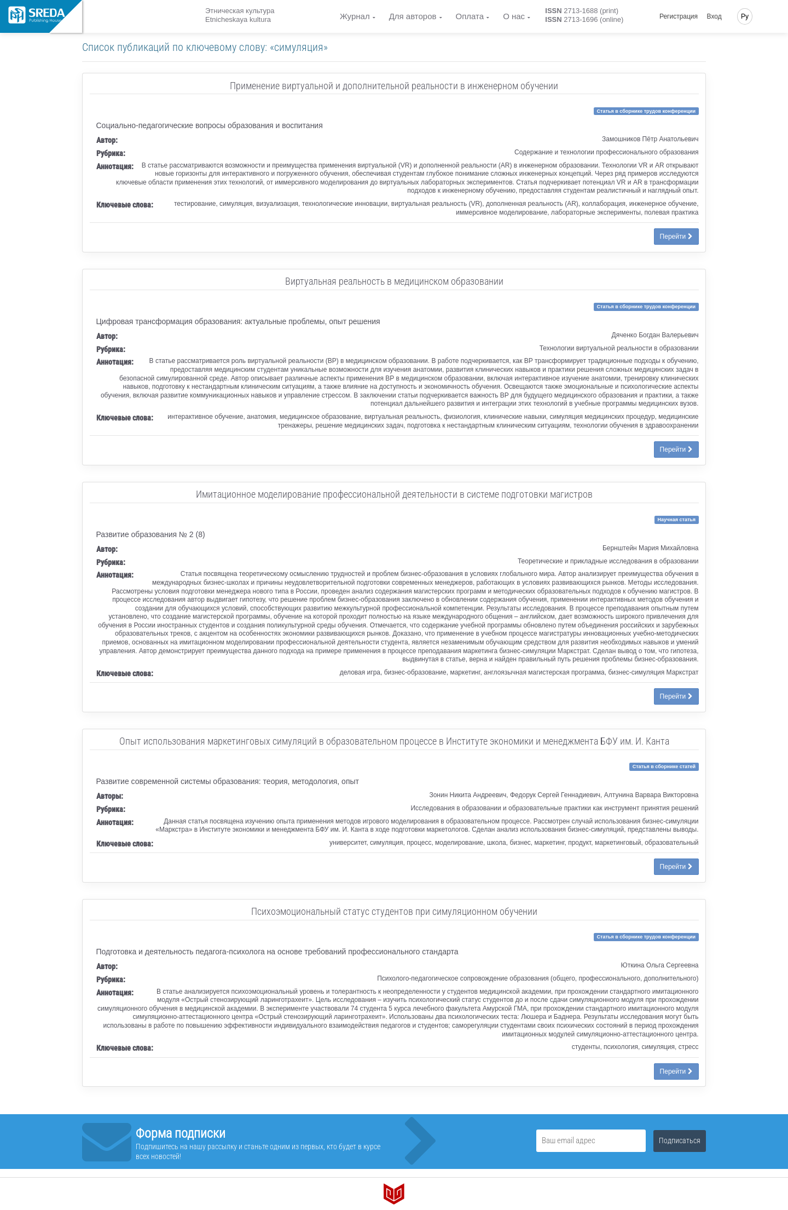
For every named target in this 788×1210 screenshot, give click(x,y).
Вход (714, 16)
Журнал (355, 16)
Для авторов (413, 16)
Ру (745, 16)
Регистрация (678, 16)
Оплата (470, 16)
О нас (514, 16)
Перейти (676, 236)
